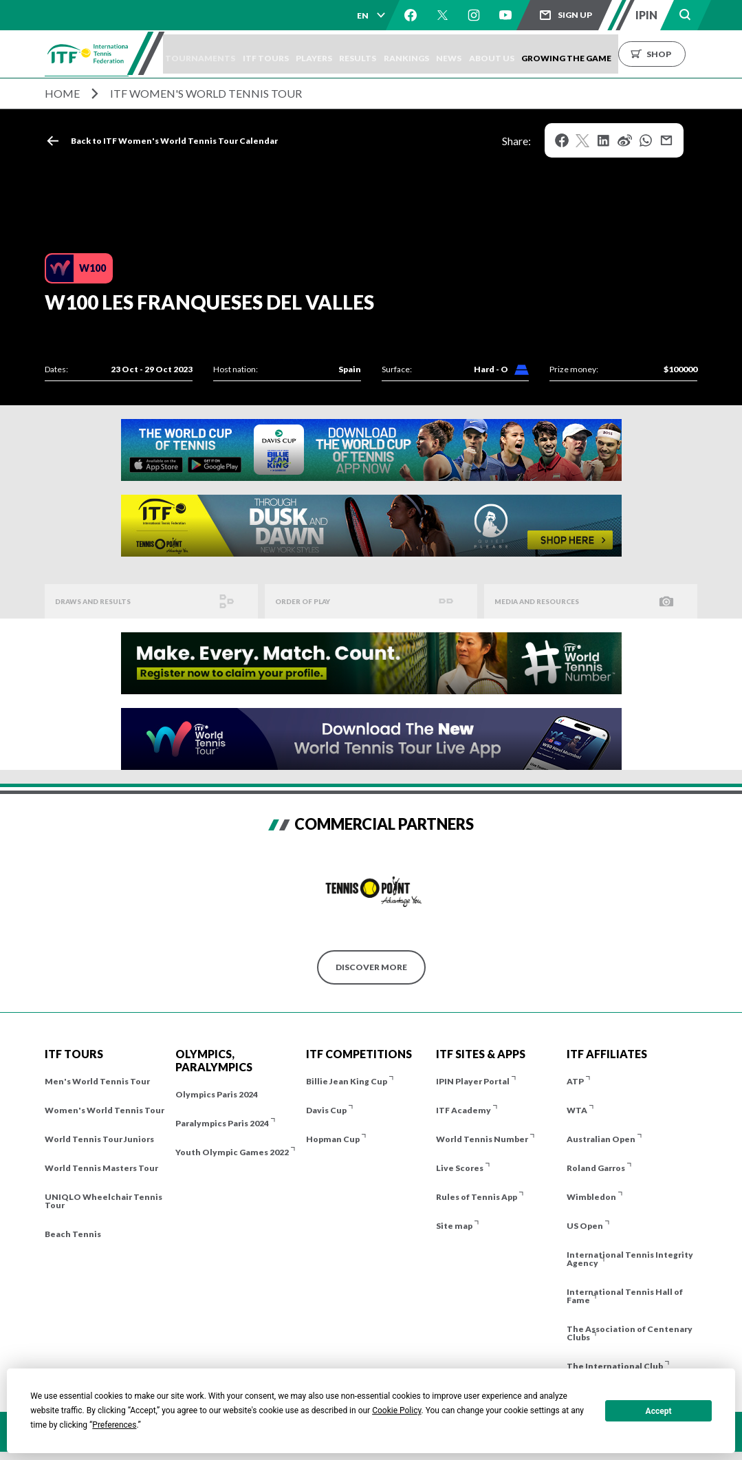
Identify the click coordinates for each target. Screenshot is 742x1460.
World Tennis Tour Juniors (99, 1139)
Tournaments (210, 54)
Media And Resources (545, 602)
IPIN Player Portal (473, 1081)
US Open (585, 1226)
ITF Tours (282, 54)
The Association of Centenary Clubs (629, 1333)
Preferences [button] (114, 1425)
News (492, 54)
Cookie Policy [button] (396, 1410)
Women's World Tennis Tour (104, 1110)
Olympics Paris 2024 (216, 1094)
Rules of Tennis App (476, 1197)
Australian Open (601, 1139)
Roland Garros (596, 1168)
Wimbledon (591, 1197)
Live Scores (459, 1168)
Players (337, 54)
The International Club (615, 1366)
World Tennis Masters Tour (101, 1168)
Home (62, 93)
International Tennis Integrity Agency (630, 1258)
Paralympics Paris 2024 (222, 1123)
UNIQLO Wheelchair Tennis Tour (103, 1201)
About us (541, 54)
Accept (659, 1411)
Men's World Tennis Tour (97, 1081)
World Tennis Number (482, 1139)
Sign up (575, 15)
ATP (575, 1081)
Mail (666, 140)
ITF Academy (463, 1110)
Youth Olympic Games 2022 (232, 1152)
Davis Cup (326, 1110)
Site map (454, 1226)
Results (387, 54)
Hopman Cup (333, 1139)
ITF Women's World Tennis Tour (206, 93)
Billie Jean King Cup (346, 1081)
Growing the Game (623, 54)
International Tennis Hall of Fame (625, 1296)
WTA (577, 1110)
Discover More (371, 967)
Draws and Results (100, 602)
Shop (715, 54)
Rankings (443, 54)
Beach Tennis (73, 1234)
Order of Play (308, 602)
